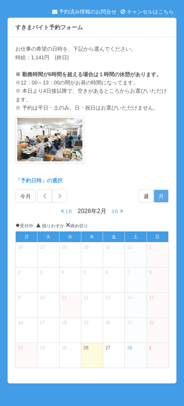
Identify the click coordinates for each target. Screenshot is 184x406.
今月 (25, 196)
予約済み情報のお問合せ (84, 12)
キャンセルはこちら (147, 12)
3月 (117, 211)
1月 (66, 211)
